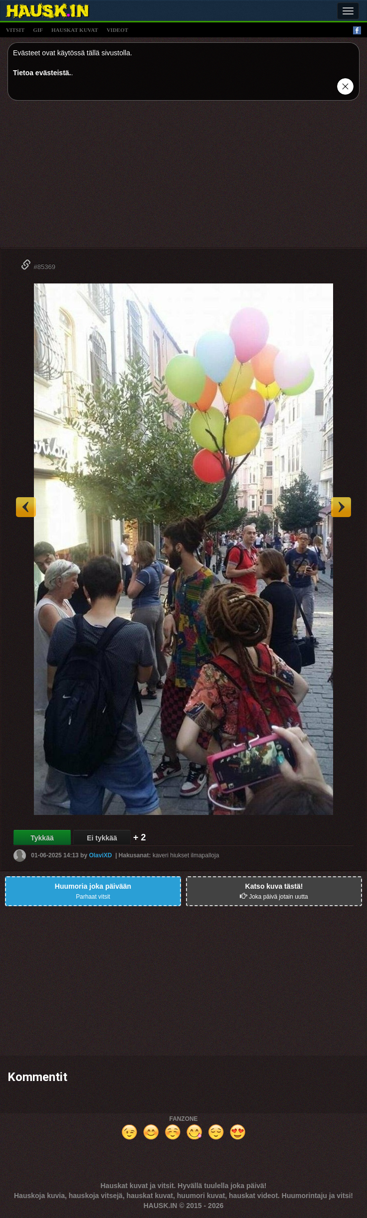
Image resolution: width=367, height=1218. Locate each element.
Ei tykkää (102, 838)
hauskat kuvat (74, 30)
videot (117, 30)
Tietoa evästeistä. (42, 73)
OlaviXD (100, 855)
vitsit (15, 30)
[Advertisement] (183, 178)
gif (38, 30)
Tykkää (41, 838)
